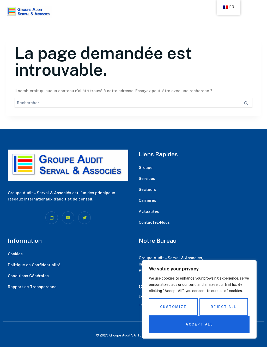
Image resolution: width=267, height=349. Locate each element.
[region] (199, 300)
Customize (173, 307)
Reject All (223, 307)
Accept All (199, 324)
